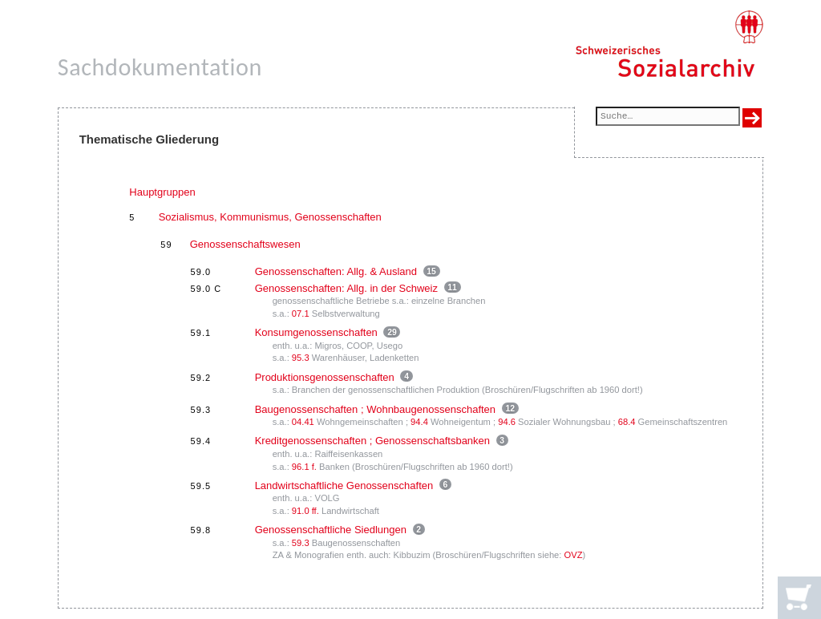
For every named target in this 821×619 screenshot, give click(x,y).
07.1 (300, 313)
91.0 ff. (305, 511)
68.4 (627, 422)
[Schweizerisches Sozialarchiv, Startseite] (669, 44)
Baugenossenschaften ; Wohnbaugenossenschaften (375, 409)
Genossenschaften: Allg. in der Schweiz (346, 288)
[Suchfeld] (668, 117)
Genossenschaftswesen (245, 244)
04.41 (303, 422)
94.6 (507, 422)
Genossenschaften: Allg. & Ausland (336, 271)
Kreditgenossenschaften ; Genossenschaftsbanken (372, 441)
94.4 (419, 422)
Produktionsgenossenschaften (324, 377)
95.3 (300, 357)
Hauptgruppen (162, 192)
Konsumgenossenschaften (316, 332)
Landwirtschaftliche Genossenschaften (344, 485)
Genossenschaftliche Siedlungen (330, 530)
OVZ (573, 555)
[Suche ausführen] (752, 117)
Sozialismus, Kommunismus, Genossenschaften (270, 217)
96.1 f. (304, 466)
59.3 (300, 543)
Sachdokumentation (160, 67)
